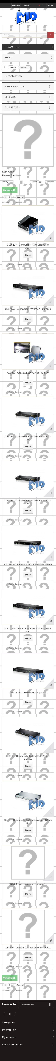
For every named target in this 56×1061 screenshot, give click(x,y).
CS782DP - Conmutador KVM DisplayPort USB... (28, 246)
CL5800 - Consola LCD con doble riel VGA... (28, 947)
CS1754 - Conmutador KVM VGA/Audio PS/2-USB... (28, 438)
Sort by (5, 182)
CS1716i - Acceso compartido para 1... (28, 692)
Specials (10, 96)
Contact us (16, 5)
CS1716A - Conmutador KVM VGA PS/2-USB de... (28, 310)
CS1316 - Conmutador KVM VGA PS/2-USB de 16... (28, 566)
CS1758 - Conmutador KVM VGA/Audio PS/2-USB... (28, 502)
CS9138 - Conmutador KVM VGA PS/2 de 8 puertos (28, 757)
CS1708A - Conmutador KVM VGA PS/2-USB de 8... (28, 630)
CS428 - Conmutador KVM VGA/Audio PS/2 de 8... (28, 821)
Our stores (12, 107)
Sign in (50, 5)
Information (13, 76)
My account (9, 1037)
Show (35, 182)
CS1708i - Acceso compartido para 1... (28, 884)
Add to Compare (15, 264)
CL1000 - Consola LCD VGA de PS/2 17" (28, 373)
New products (14, 86)
